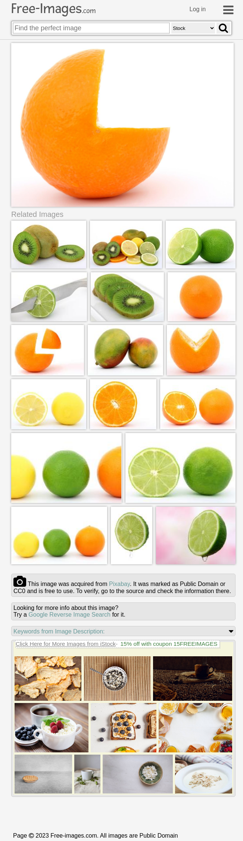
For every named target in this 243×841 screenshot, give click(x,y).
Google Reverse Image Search (69, 615)
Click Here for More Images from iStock (66, 644)
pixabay (119, 584)
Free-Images (53, 8)
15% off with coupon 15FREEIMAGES (168, 644)
